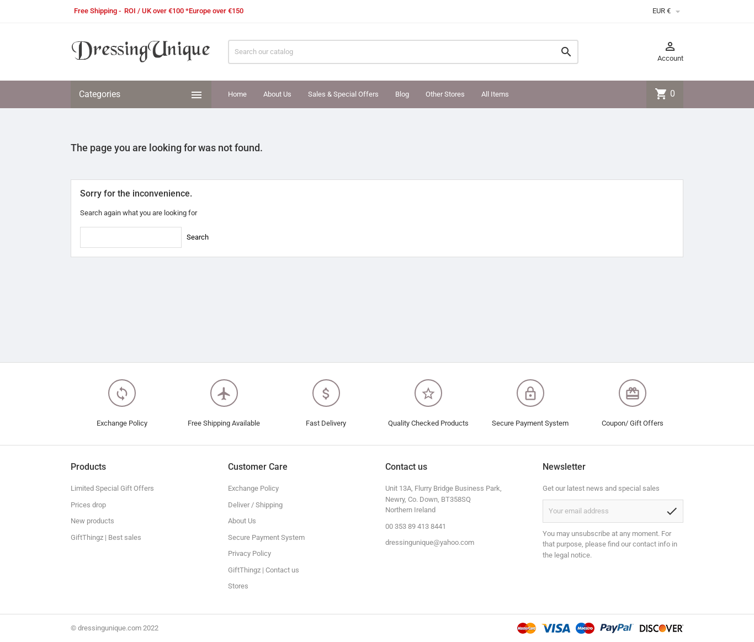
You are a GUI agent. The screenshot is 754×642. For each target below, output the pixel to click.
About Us (277, 94)
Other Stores (445, 94)
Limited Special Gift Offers (112, 488)
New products (92, 521)
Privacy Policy (249, 553)
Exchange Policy (253, 488)
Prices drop (88, 505)
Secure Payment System (266, 537)
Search (198, 237)
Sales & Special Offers (343, 94)
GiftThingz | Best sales (106, 537)
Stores (238, 586)
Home (237, 94)
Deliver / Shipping (255, 505)
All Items (495, 94)
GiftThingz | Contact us (263, 570)
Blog (402, 94)
